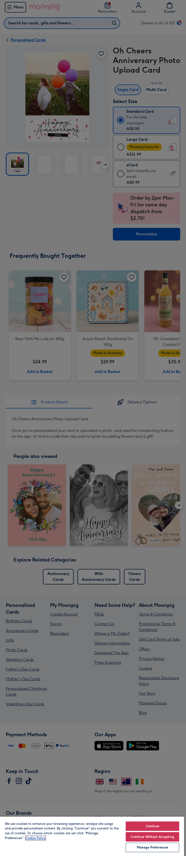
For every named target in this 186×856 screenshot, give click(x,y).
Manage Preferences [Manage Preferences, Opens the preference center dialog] (152, 847)
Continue (152, 826)
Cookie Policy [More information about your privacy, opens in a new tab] (36, 838)
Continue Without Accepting (152, 837)
